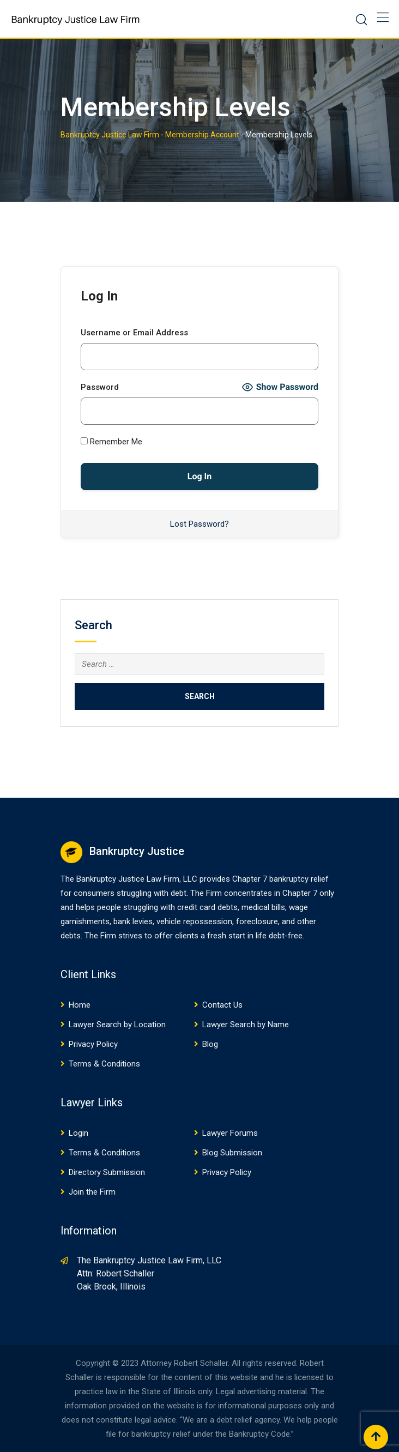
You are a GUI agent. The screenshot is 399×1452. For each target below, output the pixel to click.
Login (78, 1133)
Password (100, 387)
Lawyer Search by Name (245, 1024)
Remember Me (111, 442)
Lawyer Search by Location (117, 1024)
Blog (210, 1044)
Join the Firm (92, 1192)
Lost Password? (199, 524)
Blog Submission (232, 1153)
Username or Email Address (134, 333)
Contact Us (222, 1005)
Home (79, 1005)
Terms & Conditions (104, 1064)
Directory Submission (107, 1172)
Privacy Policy (93, 1044)
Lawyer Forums (230, 1133)
